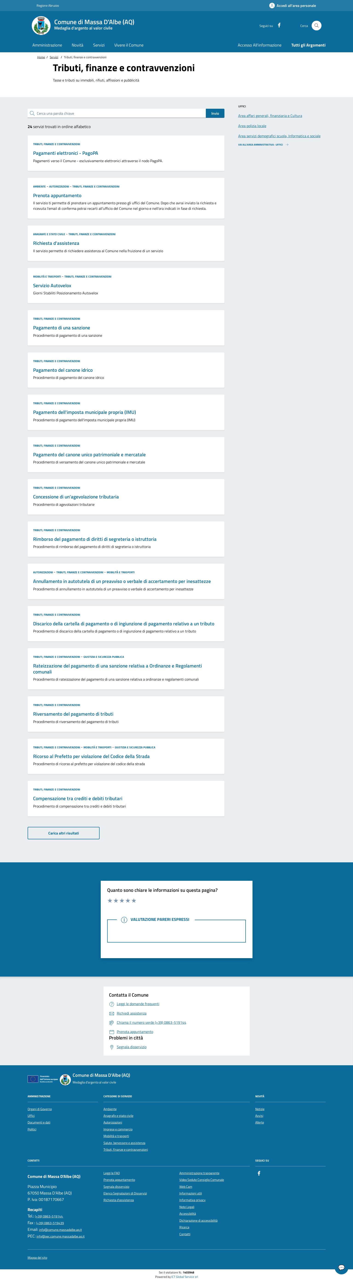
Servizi (54, 57)
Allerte (259, 1122)
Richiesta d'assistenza (56, 243)
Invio (215, 113)
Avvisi (259, 1115)
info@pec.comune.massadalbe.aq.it (61, 1236)
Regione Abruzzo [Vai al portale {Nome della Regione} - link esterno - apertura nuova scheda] (45, 5)
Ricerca (184, 1227)
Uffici (31, 1115)
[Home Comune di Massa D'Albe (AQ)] (86, 25)
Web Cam (185, 1186)
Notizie (259, 1109)
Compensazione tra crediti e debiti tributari (77, 799)
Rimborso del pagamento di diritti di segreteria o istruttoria (95, 539)
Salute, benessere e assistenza (124, 1142)
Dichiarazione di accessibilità (198, 1220)
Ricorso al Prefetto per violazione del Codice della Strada (91, 756)
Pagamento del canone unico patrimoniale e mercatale (89, 455)
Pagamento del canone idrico (63, 370)
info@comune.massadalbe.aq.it (60, 1229)
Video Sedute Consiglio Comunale (201, 1179)
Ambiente (39, 186)
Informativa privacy (192, 1200)
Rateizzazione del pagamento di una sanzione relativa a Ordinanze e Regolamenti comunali (117, 669)
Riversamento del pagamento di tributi (73, 714)
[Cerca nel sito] (316, 26)
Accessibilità (187, 1213)
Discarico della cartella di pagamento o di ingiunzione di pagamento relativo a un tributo (123, 624)
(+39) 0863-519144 (49, 1216)
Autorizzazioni (59, 186)
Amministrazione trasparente (199, 1173)
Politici (32, 1129)
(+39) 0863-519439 (50, 1223)
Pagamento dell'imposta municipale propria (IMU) (84, 412)
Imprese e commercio (117, 1129)
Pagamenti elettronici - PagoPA (65, 153)
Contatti (184, 1234)
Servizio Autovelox (52, 286)
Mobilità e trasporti (47, 276)
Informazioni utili (190, 1193)
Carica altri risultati (63, 833)
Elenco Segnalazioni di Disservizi (125, 1193)
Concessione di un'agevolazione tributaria (76, 497)
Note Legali (186, 1206)
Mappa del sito (37, 1257)
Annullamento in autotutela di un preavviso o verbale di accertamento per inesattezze (122, 581)
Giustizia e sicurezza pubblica (103, 657)
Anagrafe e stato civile (49, 234)
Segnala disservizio (116, 1186)
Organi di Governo (40, 1109)
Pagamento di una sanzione (61, 328)
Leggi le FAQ (111, 1173)
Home (41, 57)
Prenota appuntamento (57, 196)
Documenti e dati (39, 1122)
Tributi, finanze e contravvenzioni (56, 144)
